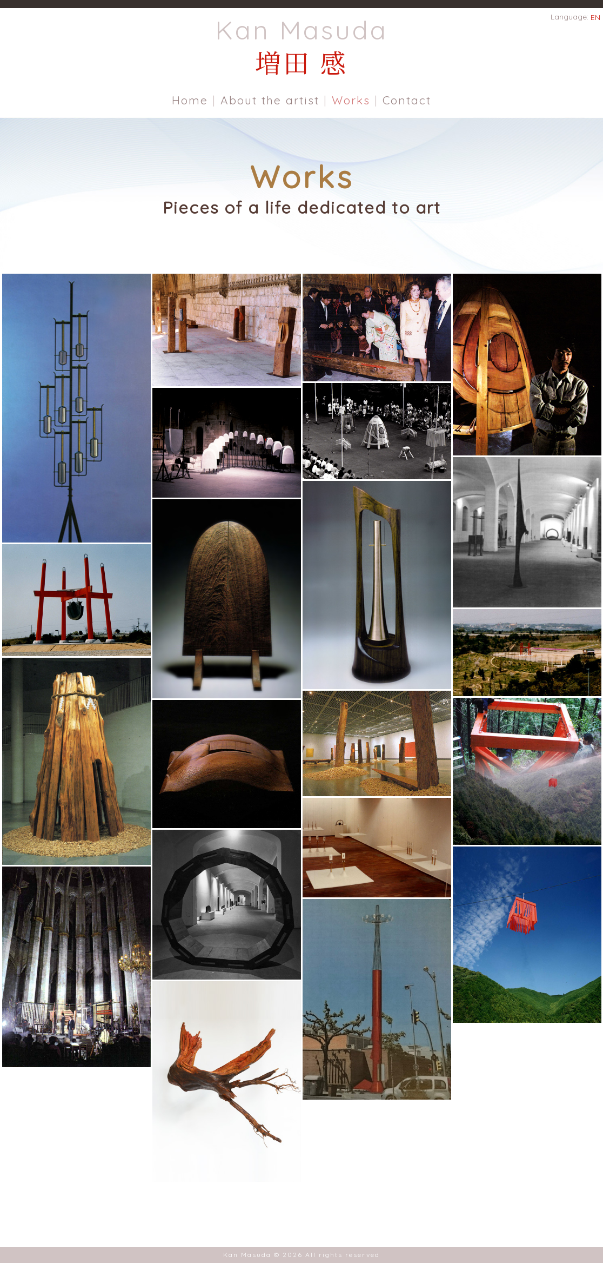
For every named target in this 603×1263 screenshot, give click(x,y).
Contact (407, 100)
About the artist (269, 100)
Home (190, 100)
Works (351, 100)
